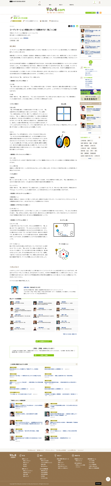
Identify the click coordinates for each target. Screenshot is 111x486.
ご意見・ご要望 (41, 355)
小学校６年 (83, 148)
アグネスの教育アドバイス (31, 21)
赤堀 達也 (25, 38)
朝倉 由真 (64, 327)
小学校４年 (97, 156)
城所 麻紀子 (41, 327)
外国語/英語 (93, 153)
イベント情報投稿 (92, 464)
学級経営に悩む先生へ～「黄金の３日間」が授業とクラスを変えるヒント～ (94, 127)
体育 (18, 40)
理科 (96, 150)
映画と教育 (44, 21)
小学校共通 (12, 40)
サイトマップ (80, 450)
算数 (91, 143)
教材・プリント (61, 464)
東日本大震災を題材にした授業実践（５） (54, 369)
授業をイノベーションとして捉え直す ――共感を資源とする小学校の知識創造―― (26, 383)
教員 (82, 153)
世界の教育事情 (88, 83)
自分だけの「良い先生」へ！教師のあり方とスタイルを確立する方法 (25, 375)
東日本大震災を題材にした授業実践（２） (54, 389)
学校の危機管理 (88, 81)
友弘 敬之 (64, 321)
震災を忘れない (55, 21)
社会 (88, 150)
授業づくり (90, 140)
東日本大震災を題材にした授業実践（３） (19, 389)
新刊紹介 (25, 464)
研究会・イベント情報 (80, 465)
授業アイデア (60, 462)
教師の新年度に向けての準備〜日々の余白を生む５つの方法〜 (28, 438)
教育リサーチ (26, 476)
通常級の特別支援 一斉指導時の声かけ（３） (60, 438)
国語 (82, 145)
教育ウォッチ (26, 462)
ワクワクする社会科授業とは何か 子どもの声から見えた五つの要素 (63, 406)
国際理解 (87, 153)
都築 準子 (64, 314)
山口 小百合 (18, 321)
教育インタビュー (27, 460)
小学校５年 (92, 145)
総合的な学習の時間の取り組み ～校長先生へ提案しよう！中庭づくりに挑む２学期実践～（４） (63, 414)
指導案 (59, 460)
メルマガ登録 (91, 460)
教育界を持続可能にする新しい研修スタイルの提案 (92, 31)
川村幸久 (17, 308)
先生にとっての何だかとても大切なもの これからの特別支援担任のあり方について (28, 406)
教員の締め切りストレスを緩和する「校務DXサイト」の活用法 (24, 369)
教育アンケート (79, 460)
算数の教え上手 (88, 79)
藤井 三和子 (18, 314)
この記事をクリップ (42, 341)
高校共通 (83, 150)
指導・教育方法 (84, 143)
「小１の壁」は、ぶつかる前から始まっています (21, 394)
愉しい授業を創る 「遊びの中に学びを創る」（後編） (27, 431)
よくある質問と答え (72, 450)
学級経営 (87, 145)
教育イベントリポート (28, 470)
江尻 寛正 (17, 302)
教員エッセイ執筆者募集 (94, 468)
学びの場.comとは (31, 450)
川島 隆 (41, 314)
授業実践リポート (27, 472)
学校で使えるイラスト (62, 466)
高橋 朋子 (64, 302)
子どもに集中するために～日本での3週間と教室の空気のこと (92, 47)
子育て (91, 150)
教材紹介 (25, 466)
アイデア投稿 (91, 462)
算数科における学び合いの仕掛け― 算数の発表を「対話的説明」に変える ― (64, 423)
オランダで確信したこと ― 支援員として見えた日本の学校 (63, 431)
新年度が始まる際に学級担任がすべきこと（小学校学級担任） (94, 109)
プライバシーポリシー (50, 450)
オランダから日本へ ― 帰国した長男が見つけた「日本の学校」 (59, 375)
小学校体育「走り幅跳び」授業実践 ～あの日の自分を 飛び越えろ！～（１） (61, 394)
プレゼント (78, 466)
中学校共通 (93, 148)
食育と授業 (25, 474)
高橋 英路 (41, 302)
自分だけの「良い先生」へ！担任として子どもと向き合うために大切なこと (92, 42)
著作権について (40, 450)
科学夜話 (87, 85)
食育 (89, 148)
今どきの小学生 (88, 87)
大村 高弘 (41, 321)
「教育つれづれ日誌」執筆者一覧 (69, 334)
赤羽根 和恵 (41, 308)
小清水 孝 (17, 327)
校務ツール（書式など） (63, 468)
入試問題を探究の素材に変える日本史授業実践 (92, 36)
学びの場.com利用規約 (61, 450)
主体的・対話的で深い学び (87, 156)
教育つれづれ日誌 (16, 21)
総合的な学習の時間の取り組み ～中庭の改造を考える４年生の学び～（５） (61, 383)
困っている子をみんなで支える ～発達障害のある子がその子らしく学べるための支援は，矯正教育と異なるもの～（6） (29, 423)
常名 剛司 (64, 308)
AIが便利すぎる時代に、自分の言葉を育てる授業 (26, 414)
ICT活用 (95, 143)
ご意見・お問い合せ (93, 466)
